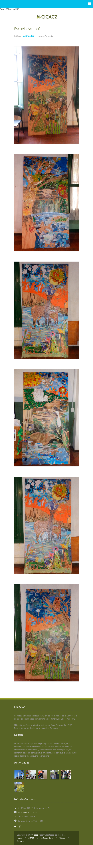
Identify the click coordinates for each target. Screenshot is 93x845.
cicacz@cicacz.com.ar (27, 812)
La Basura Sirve (47, 838)
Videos (62, 838)
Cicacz (35, 835)
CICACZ (31, 838)
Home (19, 838)
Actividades (28, 36)
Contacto (20, 841)
